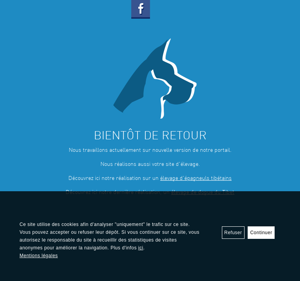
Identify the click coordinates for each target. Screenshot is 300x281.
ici (140, 248)
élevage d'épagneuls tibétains (196, 178)
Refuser (233, 232)
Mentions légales (39, 255)
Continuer (261, 232)
